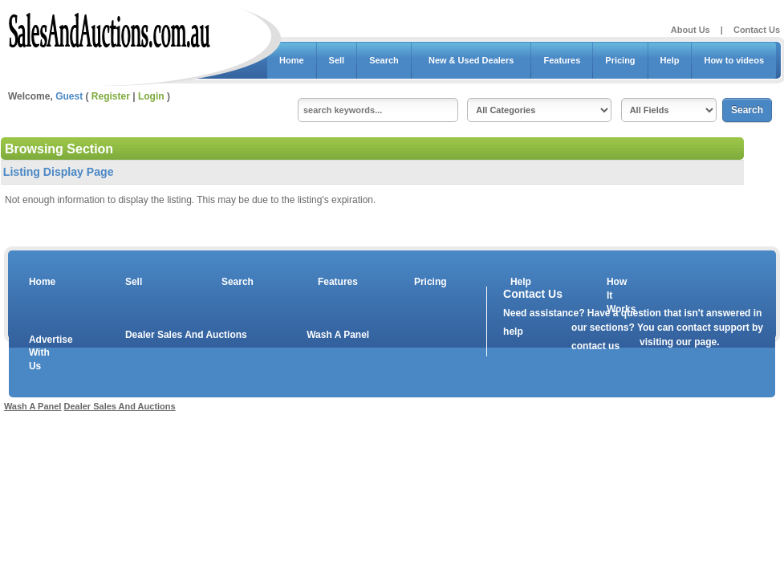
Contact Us (756, 30)
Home (291, 60)
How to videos (734, 60)
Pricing (620, 60)
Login (151, 96)
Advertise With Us (41, 353)
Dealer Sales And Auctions (186, 334)
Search (384, 60)
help (513, 331)
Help (670, 60)
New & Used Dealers (471, 60)
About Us (690, 30)
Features (561, 60)
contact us (595, 346)
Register (110, 96)
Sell (337, 60)
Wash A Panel (338, 334)
